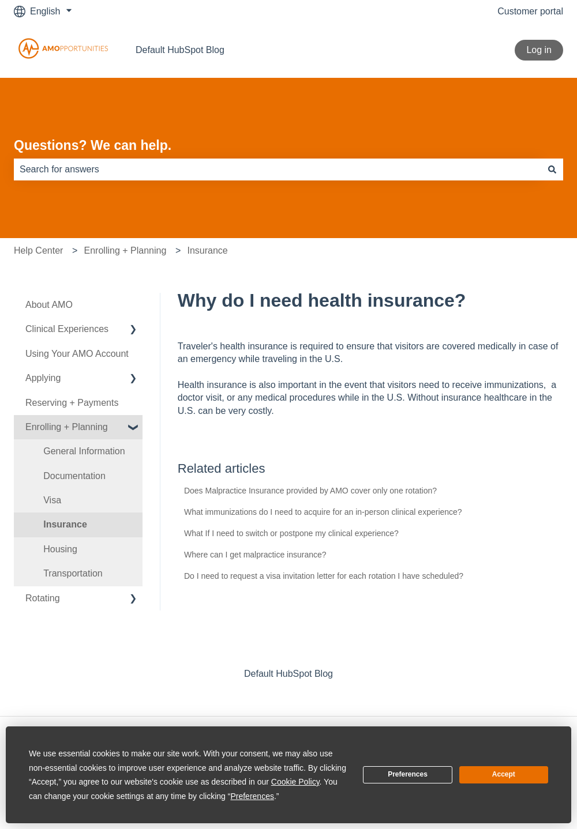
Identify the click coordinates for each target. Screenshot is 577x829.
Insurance (207, 250)
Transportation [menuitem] (73, 573)
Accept (503, 774)
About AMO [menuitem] (49, 305)
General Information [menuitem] (84, 451)
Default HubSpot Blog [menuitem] (288, 674)
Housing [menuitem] (60, 549)
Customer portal (530, 11)
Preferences (408, 774)
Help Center (38, 250)
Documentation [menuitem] (74, 476)
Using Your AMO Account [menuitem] (77, 354)
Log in (539, 50)
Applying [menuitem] (43, 378)
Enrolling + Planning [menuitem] (66, 427)
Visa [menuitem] (52, 500)
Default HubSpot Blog (180, 50)
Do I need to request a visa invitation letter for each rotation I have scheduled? (323, 576)
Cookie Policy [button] (295, 781)
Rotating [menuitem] (42, 598)
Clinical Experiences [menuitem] (66, 329)
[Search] (552, 169)
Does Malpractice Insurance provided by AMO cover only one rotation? (310, 490)
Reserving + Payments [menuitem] (71, 403)
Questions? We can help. (92, 145)
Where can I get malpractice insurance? (255, 554)
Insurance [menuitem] (65, 524)
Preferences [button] (251, 796)
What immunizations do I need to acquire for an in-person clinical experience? (323, 512)
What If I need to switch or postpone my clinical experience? (291, 533)
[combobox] (277, 169)
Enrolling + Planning (125, 250)
